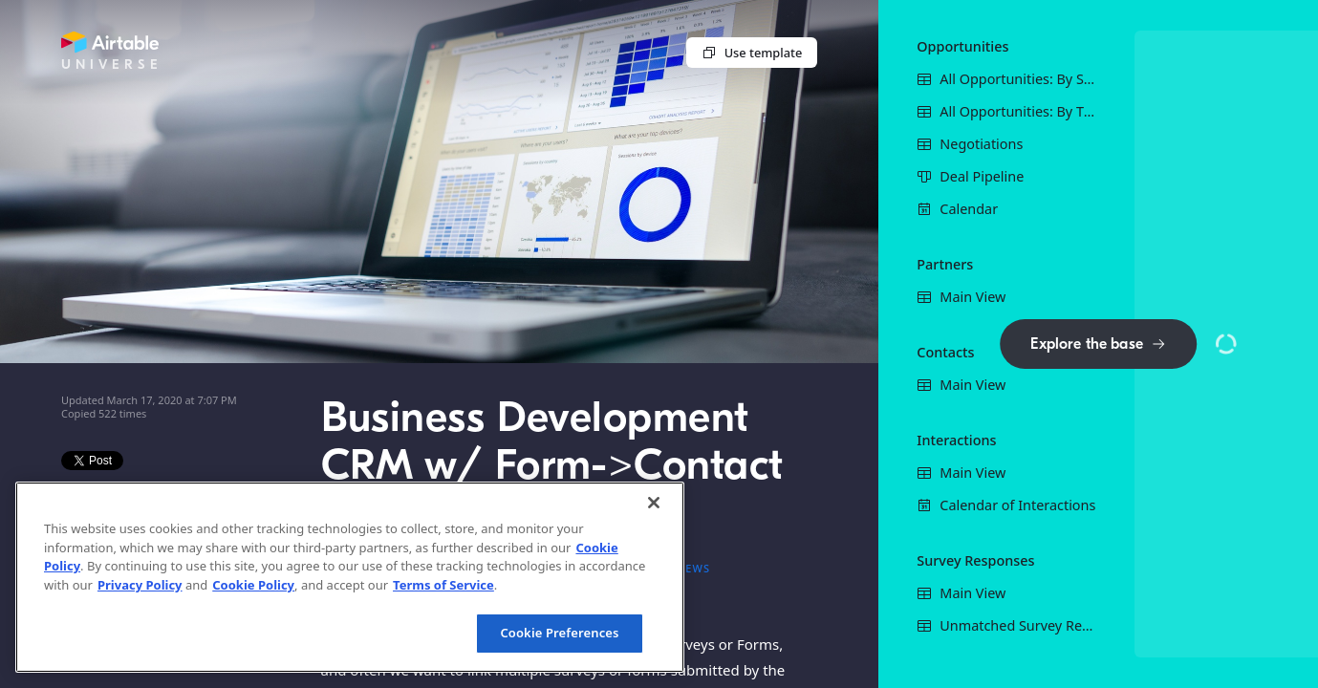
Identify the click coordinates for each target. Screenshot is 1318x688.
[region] (349, 577)
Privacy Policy (140, 584)
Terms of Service (443, 584)
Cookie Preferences (559, 632)
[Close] (654, 503)
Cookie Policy (253, 584)
